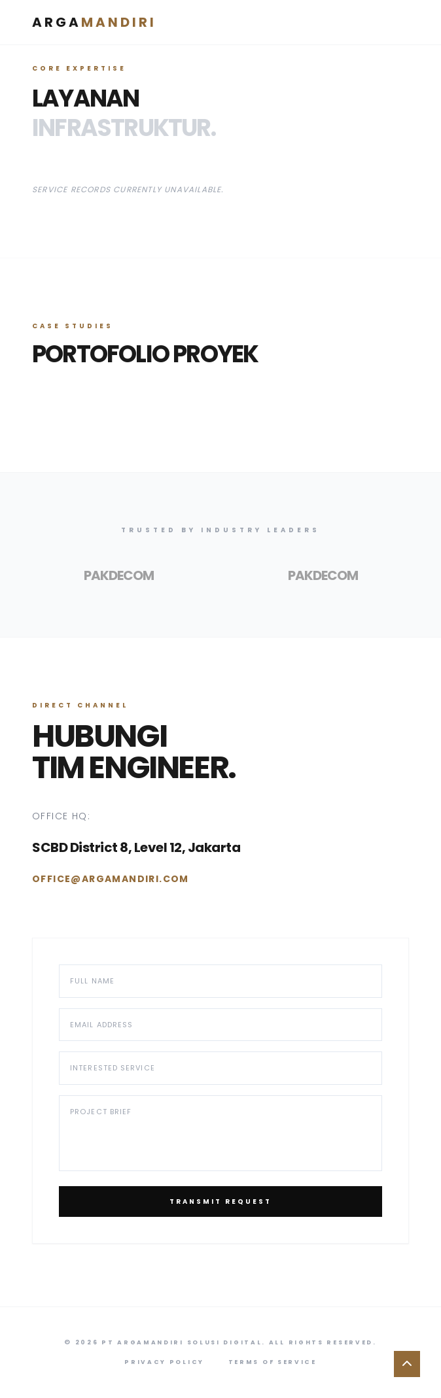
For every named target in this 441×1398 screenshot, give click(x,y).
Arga (94, 22)
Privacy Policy (164, 1362)
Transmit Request (220, 1201)
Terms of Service (272, 1362)
